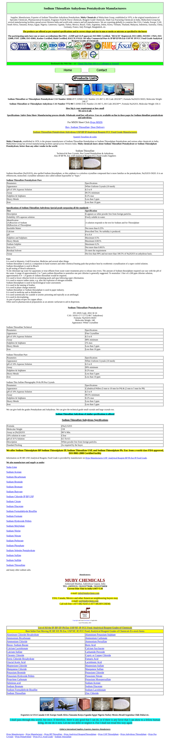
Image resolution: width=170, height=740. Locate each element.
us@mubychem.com (88, 601)
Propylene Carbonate (17, 679)
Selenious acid (14, 683)
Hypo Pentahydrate (23, 736)
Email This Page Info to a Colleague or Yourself (98, 63)
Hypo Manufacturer (34, 734)
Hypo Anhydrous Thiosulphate (133, 734)
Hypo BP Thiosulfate (53, 734)
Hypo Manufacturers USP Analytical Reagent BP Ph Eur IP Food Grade (116, 458)
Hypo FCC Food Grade (43, 736)
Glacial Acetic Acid (16, 662)
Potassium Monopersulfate (98, 679)
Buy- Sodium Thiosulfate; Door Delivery (85, 127)
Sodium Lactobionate (95, 689)
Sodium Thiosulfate (63, 736)
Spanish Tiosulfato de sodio (85, 137)
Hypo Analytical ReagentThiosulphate (80, 734)
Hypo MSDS (96, 122)
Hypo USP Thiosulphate (108, 734)
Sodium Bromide (14, 482)
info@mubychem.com (88, 593)
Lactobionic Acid (93, 662)
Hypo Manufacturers (15, 734)
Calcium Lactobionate (17, 648)
